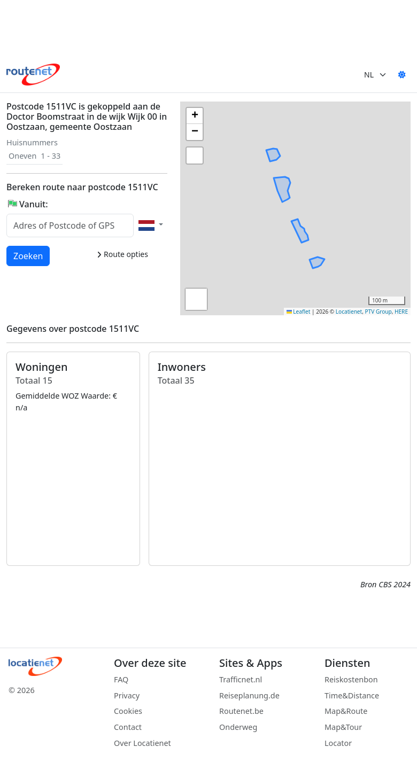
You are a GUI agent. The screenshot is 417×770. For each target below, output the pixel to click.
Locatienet (349, 311)
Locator (338, 743)
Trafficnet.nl (240, 679)
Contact (128, 727)
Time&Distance (352, 695)
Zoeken (28, 255)
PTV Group (378, 311)
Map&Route (346, 711)
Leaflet (299, 311)
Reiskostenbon (351, 679)
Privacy (127, 695)
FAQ (121, 679)
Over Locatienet (142, 743)
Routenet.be (241, 711)
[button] (281, 195)
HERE (401, 311)
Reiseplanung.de (249, 695)
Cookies (128, 711)
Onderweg (238, 727)
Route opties (122, 254)
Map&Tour (343, 727)
